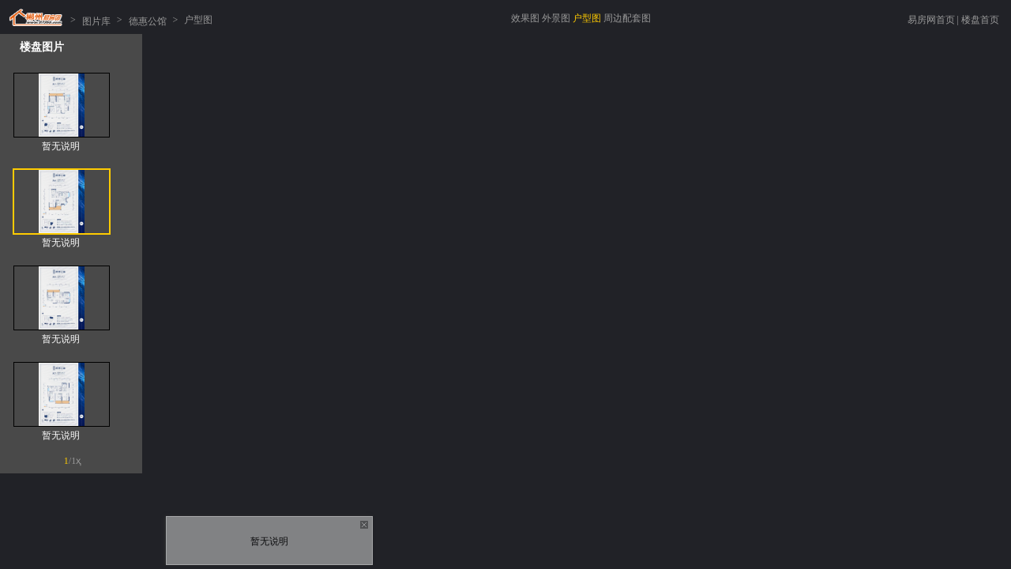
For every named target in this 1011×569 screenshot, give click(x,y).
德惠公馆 (148, 20)
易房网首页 (931, 19)
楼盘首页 (980, 19)
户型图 (587, 18)
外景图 (556, 18)
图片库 (96, 20)
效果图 (525, 18)
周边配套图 (627, 18)
